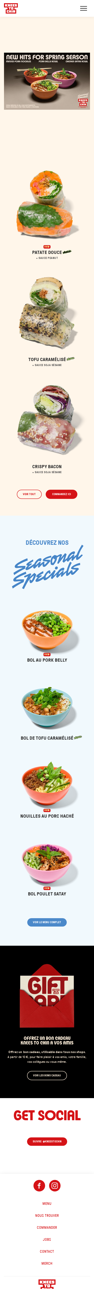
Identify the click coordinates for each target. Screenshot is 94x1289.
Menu (47, 1203)
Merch (47, 1263)
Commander (47, 1227)
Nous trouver (47, 1215)
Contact (47, 1251)
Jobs (47, 1239)
